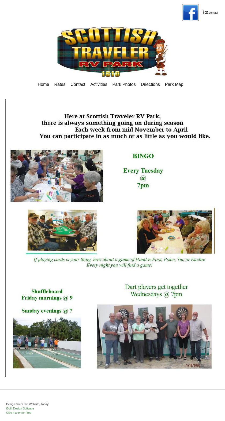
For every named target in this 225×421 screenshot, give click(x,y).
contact (213, 12)
